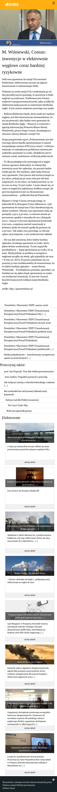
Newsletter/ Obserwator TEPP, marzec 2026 (26, 305)
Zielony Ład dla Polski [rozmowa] (22, 400)
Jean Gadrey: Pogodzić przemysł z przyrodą (26, 377)
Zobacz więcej (8, 788)
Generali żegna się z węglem (29, 662)
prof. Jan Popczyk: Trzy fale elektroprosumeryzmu (29, 371)
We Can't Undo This (18, 405)
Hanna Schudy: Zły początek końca (29, 573)
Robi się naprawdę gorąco (19, 410)
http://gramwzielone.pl (21, 288)
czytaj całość (29, 462)
